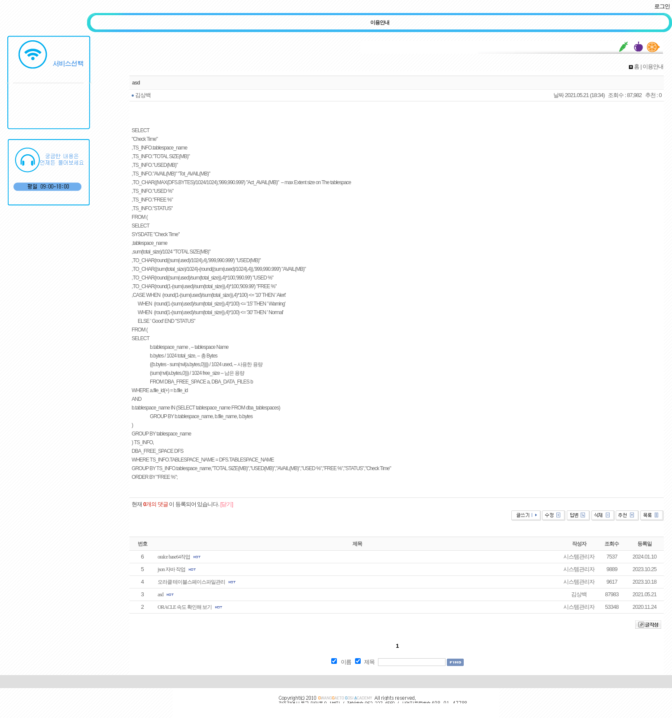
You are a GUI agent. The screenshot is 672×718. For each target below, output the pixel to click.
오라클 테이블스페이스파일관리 (191, 582)
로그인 (662, 6)
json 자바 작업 (171, 569)
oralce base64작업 (174, 557)
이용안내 (379, 22)
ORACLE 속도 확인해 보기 (185, 607)
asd (160, 594)
